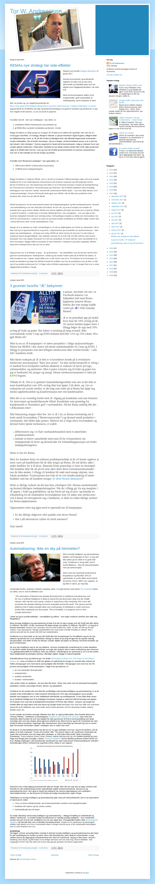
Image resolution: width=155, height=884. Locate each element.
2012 (111, 262)
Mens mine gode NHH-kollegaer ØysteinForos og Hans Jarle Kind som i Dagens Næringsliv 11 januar (53, 106)
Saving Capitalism (52, 739)
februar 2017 (116, 230)
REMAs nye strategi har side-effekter (40, 65)
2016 (111, 248)
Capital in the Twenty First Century (64, 717)
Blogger (86, 873)
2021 (111, 180)
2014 (111, 255)
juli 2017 (114, 213)
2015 (111, 252)
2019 (111, 187)
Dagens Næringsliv (89, 71)
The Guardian (86, 589)
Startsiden (55, 855)
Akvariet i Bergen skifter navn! (130, 85)
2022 (111, 176)
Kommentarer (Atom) (28, 859)
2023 (111, 173)
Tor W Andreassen (24, 273)
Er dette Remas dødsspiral (67, 478)
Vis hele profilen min (114, 75)
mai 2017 (115, 220)
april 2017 (115, 223)
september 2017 (117, 206)
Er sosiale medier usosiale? (129, 148)
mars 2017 (115, 227)
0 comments (43, 273)
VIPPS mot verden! (126, 133)
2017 (111, 193)
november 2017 (117, 200)
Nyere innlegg (16, 855)
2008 (111, 275)
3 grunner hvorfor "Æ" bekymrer (36, 286)
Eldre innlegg (93, 855)
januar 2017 (116, 234)
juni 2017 (115, 217)
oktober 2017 (116, 203)
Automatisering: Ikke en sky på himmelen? (45, 548)
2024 (111, 170)
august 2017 (116, 210)
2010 (111, 269)
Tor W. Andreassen (36, 11)
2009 (111, 272)
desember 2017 (117, 196)
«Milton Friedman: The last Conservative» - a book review (130, 119)
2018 (111, 190)
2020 (111, 183)
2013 (111, 258)
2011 (111, 265)
